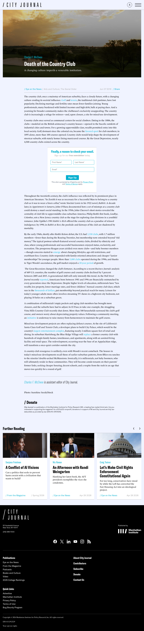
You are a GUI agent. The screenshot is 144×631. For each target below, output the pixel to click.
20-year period (86, 262)
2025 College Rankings (14, 580)
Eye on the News (62, 495)
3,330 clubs (92, 234)
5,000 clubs (75, 259)
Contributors (79, 563)
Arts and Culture (51, 89)
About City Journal (82, 558)
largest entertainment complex (49, 330)
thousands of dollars (45, 290)
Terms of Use (9, 604)
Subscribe (78, 569)
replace (87, 334)
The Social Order (68, 89)
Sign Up (72, 177)
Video (5, 576)
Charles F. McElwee (33, 57)
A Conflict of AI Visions (22, 467)
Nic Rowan (57, 462)
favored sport (91, 131)
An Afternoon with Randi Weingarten (70, 469)
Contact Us (78, 580)
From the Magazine (16, 495)
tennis (74, 100)
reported (44, 279)
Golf (63, 100)
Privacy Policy (88, 182)
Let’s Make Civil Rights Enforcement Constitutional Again (116, 471)
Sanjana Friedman (13, 462)
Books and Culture (12, 573)
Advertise (7, 593)
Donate (32, 402)
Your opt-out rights (10, 626)
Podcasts (7, 569)
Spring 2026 (38, 495)
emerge (56, 251)
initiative (31, 317)
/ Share (116, 89)
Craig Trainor (105, 462)
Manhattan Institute (12, 597)
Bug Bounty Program (12, 607)
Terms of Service (72, 184)
